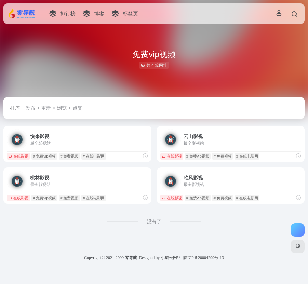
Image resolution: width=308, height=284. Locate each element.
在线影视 (18, 156)
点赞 (77, 108)
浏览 (62, 108)
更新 (46, 108)
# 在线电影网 (94, 156)
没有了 (154, 221)
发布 (30, 108)
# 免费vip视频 (44, 156)
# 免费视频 (69, 156)
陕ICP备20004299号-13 (203, 257)
